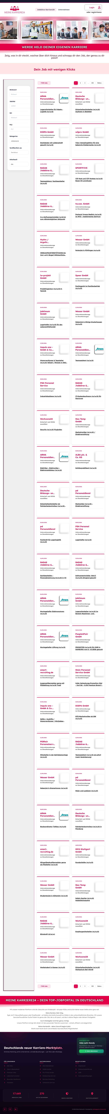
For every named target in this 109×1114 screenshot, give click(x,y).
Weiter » (99, 83)
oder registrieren (94, 12)
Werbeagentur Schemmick (99, 1109)
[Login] (99, 7)
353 (92, 83)
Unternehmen (64, 10)
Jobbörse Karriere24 (46, 10)
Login (91, 7)
